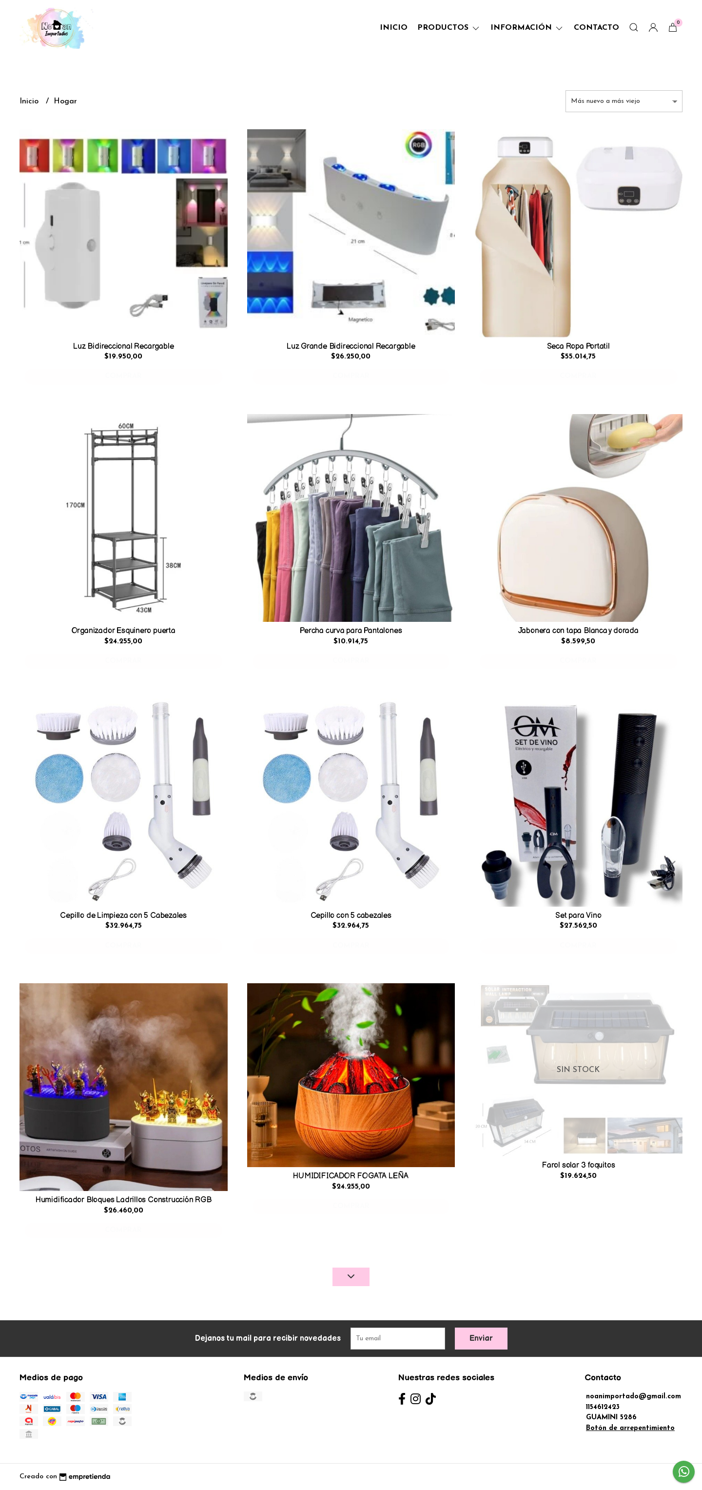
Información (527, 28)
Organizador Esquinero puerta (124, 631)
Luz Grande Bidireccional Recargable (351, 346)
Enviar (481, 1338)
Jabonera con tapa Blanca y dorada (578, 631)
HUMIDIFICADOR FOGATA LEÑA (351, 1176)
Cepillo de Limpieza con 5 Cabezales (123, 915)
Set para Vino (578, 915)
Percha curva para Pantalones (351, 631)
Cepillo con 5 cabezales (351, 915)
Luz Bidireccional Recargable (123, 346)
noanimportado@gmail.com (633, 1396)
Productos (449, 28)
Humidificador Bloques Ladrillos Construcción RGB (124, 1200)
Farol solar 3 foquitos (578, 1165)
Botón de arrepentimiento (630, 1428)
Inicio (394, 28)
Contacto (596, 28)
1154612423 (603, 1407)
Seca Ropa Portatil (578, 346)
